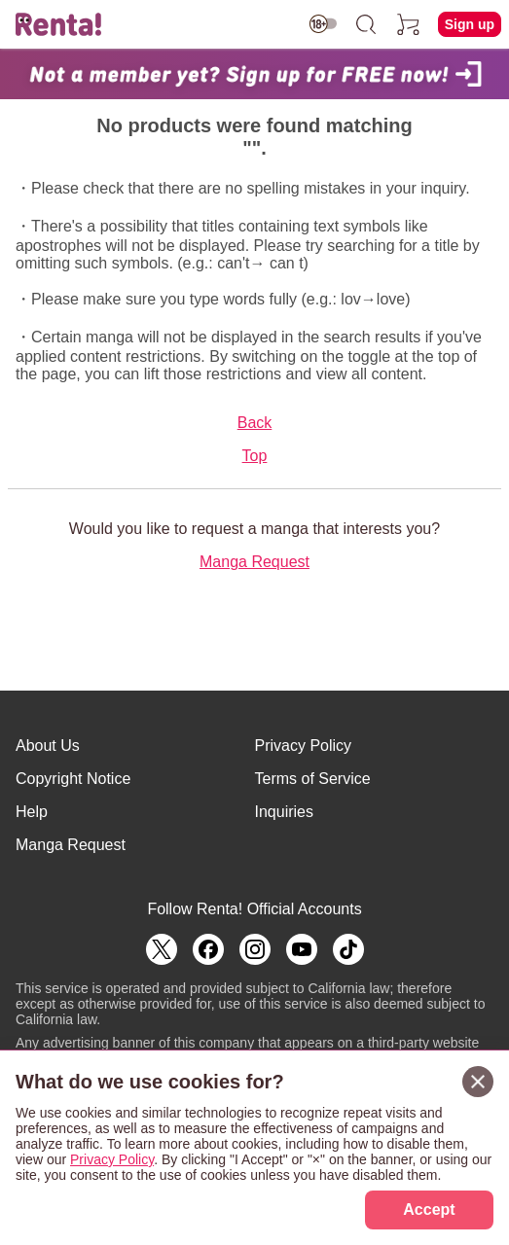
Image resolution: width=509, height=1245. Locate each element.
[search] (366, 24)
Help (32, 811)
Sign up (469, 24)
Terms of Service (313, 778)
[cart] (408, 24)
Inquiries (284, 811)
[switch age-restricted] (323, 24)
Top (255, 455)
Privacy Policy (303, 745)
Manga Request (254, 561)
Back (255, 422)
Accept (428, 1209)
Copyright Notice (73, 778)
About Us (48, 745)
